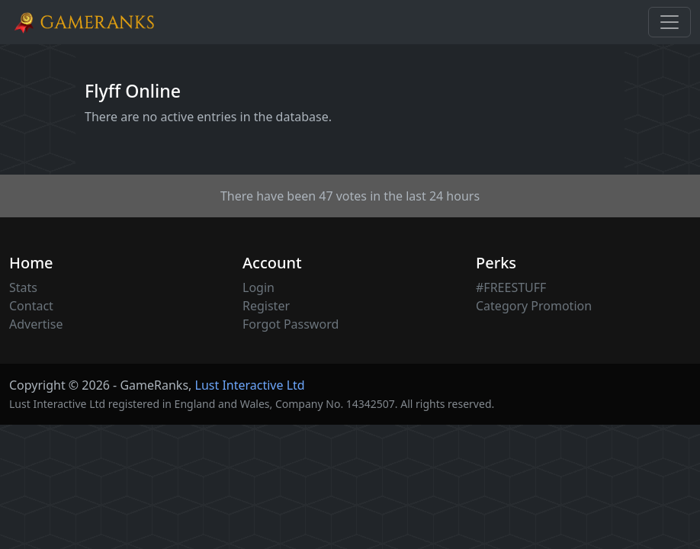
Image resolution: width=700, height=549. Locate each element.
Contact (31, 305)
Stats (23, 287)
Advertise (36, 324)
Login (258, 287)
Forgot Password (290, 324)
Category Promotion (534, 305)
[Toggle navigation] (669, 22)
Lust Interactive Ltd (250, 385)
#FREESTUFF (511, 287)
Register (266, 305)
